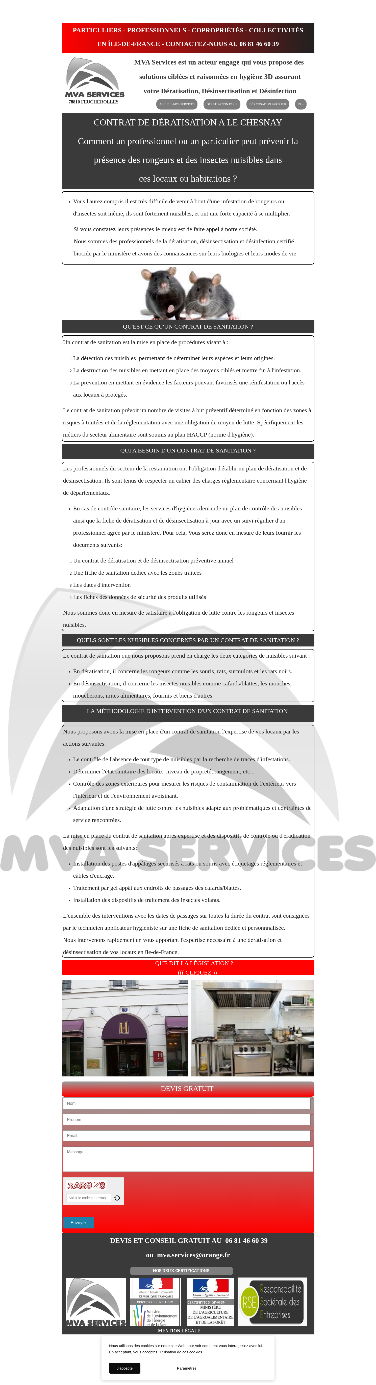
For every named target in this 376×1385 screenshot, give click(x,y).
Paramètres (187, 1368)
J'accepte (125, 1368)
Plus (301, 104)
